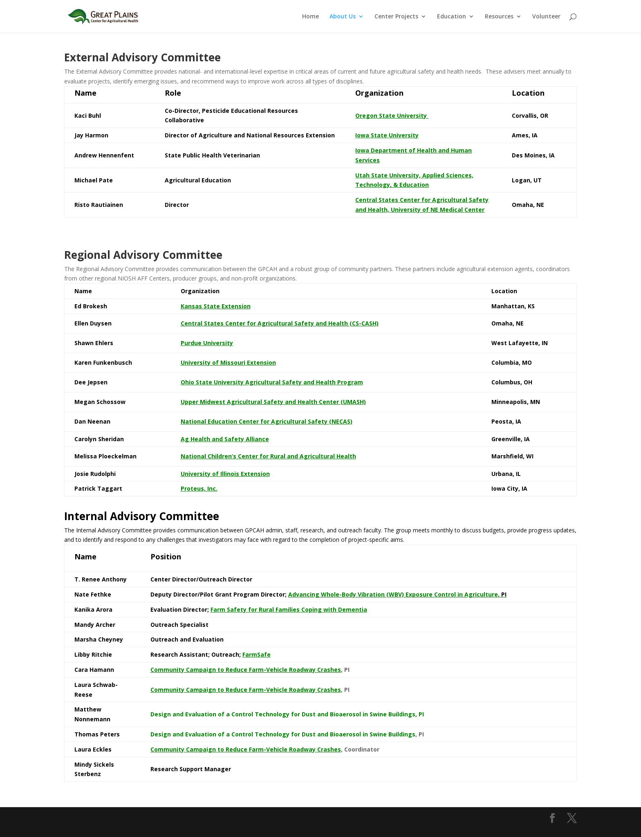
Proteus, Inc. (199, 488)
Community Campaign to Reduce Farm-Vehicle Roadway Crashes (245, 689)
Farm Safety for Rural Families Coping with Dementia (289, 609)
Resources (499, 16)
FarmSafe (256, 654)
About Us (342, 16)
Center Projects (396, 16)
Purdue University (207, 343)
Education (451, 16)
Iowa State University (387, 135)
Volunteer (546, 16)
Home (310, 16)
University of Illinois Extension (225, 474)
